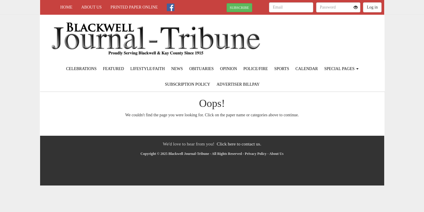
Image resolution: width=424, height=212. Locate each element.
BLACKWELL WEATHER (330, 35)
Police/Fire (255, 69)
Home (66, 7)
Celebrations (81, 69)
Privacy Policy (256, 154)
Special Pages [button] (341, 69)
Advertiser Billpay (238, 84)
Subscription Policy (187, 84)
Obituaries (201, 69)
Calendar (307, 69)
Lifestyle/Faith (147, 69)
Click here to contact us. (239, 143)
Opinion (228, 69)
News (177, 69)
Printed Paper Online (134, 7)
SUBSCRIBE (239, 8)
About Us (91, 7)
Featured (113, 69)
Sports (281, 69)
